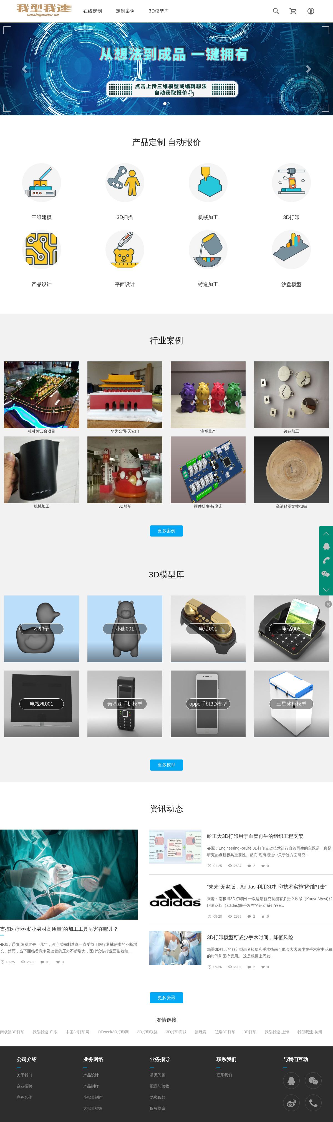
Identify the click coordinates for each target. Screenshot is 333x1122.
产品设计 (91, 1075)
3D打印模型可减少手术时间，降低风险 (250, 937)
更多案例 (166, 530)
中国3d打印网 (78, 1032)
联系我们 (224, 1075)
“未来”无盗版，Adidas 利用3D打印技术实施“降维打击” (267, 887)
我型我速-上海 (277, 1032)
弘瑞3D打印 (225, 1032)
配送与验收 (159, 1086)
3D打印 (250, 1032)
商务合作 (24, 1097)
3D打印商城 (176, 1032)
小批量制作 (93, 1097)
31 (48, 962)
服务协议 (157, 1108)
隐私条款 (157, 1097)
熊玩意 (200, 1032)
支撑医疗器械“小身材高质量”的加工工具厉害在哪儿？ (59, 931)
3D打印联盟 (147, 1032)
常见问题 (157, 1075)
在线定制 (92, 11)
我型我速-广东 (45, 1032)
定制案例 (125, 11)
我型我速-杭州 (309, 1032)
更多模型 (166, 765)
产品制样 (91, 1086)
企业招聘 (24, 1086)
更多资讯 (166, 997)
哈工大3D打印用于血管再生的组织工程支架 (255, 836)
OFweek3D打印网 (113, 1032)
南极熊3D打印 (12, 1032)
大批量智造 (93, 1108)
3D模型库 (159, 11)
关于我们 (24, 1075)
